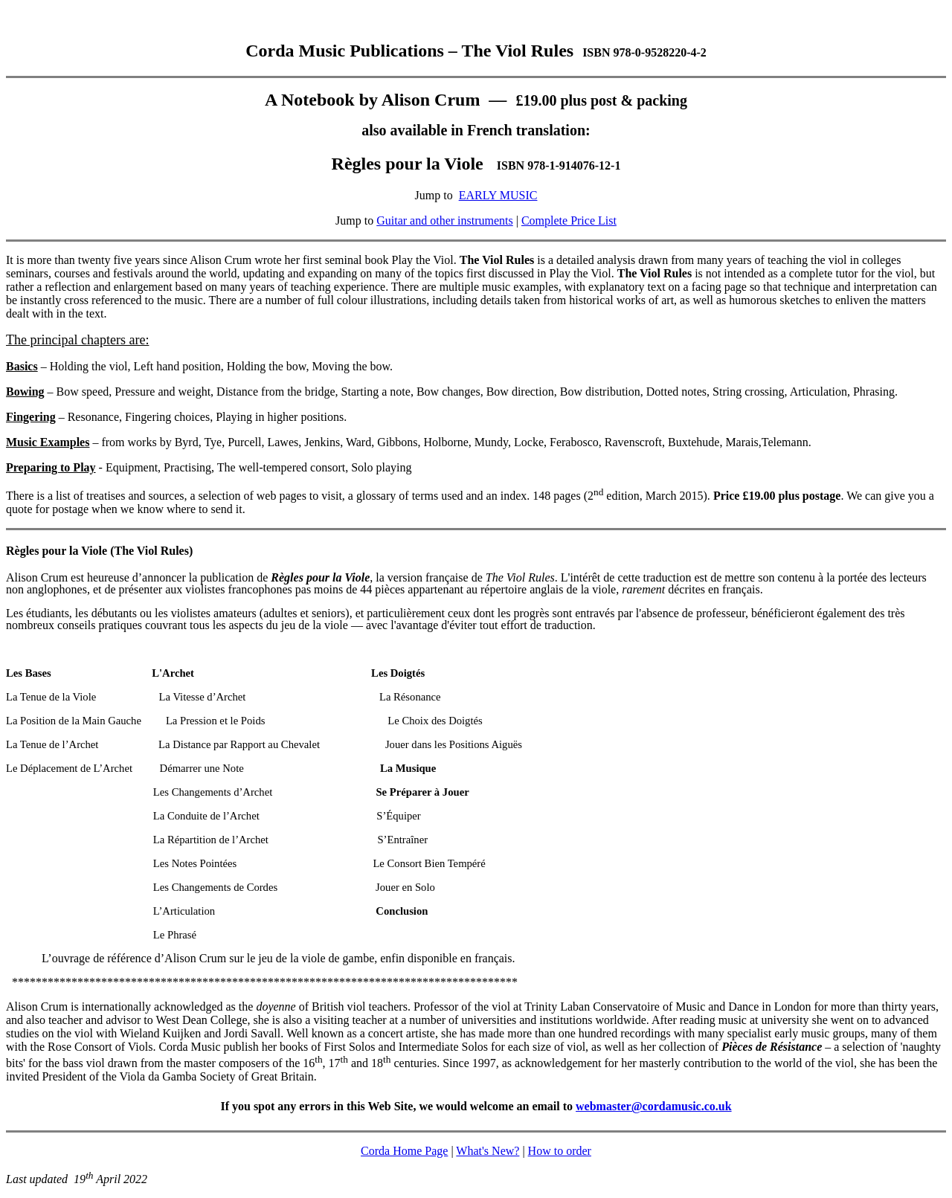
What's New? (487, 1150)
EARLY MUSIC (498, 195)
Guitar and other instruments (444, 220)
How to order (559, 1150)
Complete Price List (569, 220)
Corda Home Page (404, 1150)
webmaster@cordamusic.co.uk (654, 1106)
